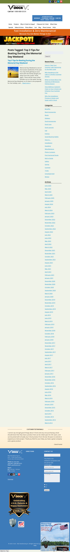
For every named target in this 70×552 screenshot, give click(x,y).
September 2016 (50, 386)
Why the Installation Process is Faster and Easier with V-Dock (52, 98)
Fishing (47, 134)
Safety (47, 161)
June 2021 (48, 266)
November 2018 (50, 330)
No (46, 487)
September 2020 (50, 290)
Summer (47, 168)
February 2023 (49, 213)
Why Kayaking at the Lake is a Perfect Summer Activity (53, 75)
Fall (46, 131)
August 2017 (49, 355)
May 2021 (48, 269)
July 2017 (48, 358)
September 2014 (50, 420)
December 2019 (50, 300)
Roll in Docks (49, 158)
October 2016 (49, 383)
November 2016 (50, 380)
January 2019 (49, 327)
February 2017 (49, 371)
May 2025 (48, 189)
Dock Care (48, 124)
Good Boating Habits (51, 137)
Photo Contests (50, 152)
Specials (10, 27)
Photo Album (29, 27)
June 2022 (48, 238)
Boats (47, 115)
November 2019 (50, 303)
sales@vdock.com (15, 465)
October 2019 (49, 306)
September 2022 (50, 229)
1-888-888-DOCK (20, 11)
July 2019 (48, 315)
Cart (35, 27)
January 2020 (49, 297)
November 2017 (50, 346)
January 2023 (49, 216)
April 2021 (48, 272)
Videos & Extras (19, 27)
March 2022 (48, 247)
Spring (47, 164)
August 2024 (49, 204)
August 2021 (49, 263)
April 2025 (48, 192)
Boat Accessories (50, 112)
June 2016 (48, 392)
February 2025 (49, 198)
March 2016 (48, 398)
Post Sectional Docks (51, 155)
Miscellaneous (49, 149)
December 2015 (50, 407)
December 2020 (50, 281)
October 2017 (49, 349)
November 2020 (50, 284)
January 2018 (49, 340)
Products (16, 24)
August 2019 (49, 312)
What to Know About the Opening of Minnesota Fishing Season (53, 82)
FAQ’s (54, 27)
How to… (48, 140)
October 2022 (49, 226)
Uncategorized (49, 174)
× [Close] (68, 523)
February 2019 (49, 324)
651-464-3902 (15, 461)
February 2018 (49, 337)
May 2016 (48, 395)
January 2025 (49, 201)
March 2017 (48, 367)
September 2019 (50, 309)
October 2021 (49, 257)
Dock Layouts (49, 127)
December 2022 (50, 219)
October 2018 (49, 334)
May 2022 (48, 241)
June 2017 (48, 361)
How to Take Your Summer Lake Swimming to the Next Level (53, 67)
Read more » (26, 83)
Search (47, 56)
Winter (47, 177)
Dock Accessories (50, 121)
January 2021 (49, 278)
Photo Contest (47, 27)
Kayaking (48, 146)
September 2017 (50, 352)
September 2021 (50, 260)
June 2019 (48, 318)
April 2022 (48, 244)
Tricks (47, 171)
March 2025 (48, 195)
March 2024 (48, 210)
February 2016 (49, 401)
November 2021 (50, 253)
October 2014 (49, 417)
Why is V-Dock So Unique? (27, 24)
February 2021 (49, 275)
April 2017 (48, 364)
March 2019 (48, 321)
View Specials (57, 41)
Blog (39, 27)
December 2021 (50, 250)
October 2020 (49, 287)
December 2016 (50, 377)
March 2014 (48, 423)
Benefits (47, 109)
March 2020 (48, 293)
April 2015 (48, 414)
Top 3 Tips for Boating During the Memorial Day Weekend (21, 61)
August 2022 (49, 232)
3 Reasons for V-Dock (42, 24)
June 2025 (48, 186)
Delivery (47, 118)
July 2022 (48, 235)
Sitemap (10, 479)
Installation (48, 143)
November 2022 (50, 223)
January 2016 (49, 404)
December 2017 (50, 343)
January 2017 (49, 374)
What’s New (53, 24)
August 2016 (49, 389)
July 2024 (48, 207)
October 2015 (49, 411)
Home (10, 24)
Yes (46, 484)
